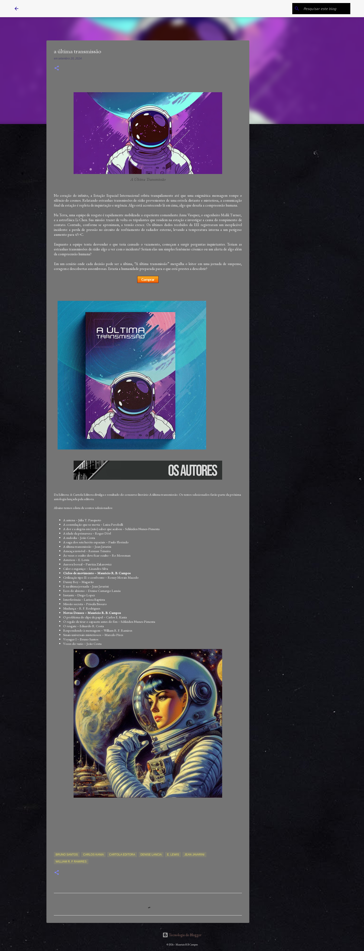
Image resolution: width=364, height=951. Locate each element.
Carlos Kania (93, 854)
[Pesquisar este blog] (326, 8)
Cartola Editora (122, 854)
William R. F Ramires (71, 861)
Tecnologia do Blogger (182, 934)
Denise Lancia (151, 854)
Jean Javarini (194, 854)
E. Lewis (173, 854)
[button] (56, 68)
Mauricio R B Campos (56, 8)
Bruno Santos (67, 854)
